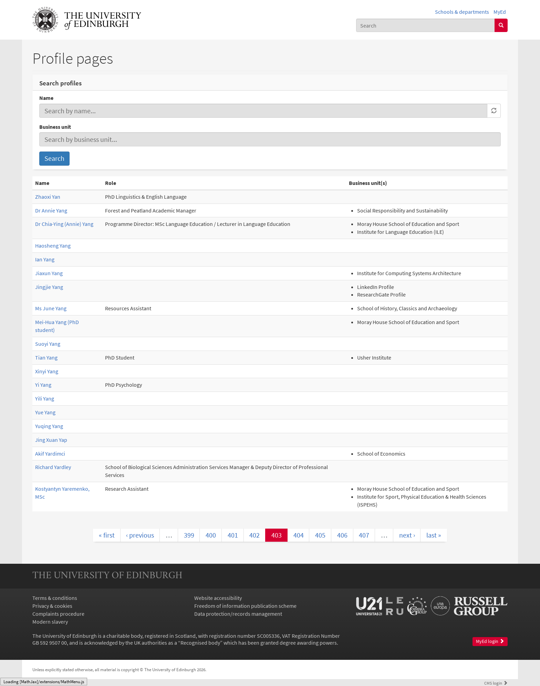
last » (433, 535)
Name (46, 97)
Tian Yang (46, 357)
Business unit (55, 126)
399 (189, 535)
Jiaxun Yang (49, 273)
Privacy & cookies (52, 605)
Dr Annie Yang (51, 210)
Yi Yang (43, 384)
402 (254, 535)
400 (211, 535)
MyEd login (490, 641)
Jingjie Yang (49, 286)
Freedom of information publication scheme (245, 605)
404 (298, 535)
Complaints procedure (58, 613)
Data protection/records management (238, 613)
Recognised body (200, 642)
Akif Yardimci (50, 453)
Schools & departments (462, 11)
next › (407, 535)
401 (233, 535)
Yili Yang (44, 398)
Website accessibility (218, 597)
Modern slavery (50, 621)
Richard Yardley (53, 467)
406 (342, 535)
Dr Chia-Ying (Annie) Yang (64, 223)
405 (320, 535)
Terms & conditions (54, 597)
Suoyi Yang (47, 343)
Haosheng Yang (53, 245)
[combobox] (425, 25)
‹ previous (140, 535)
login (496, 683)
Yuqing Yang (49, 426)
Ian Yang (44, 259)
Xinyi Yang (46, 371)
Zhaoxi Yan (47, 196)
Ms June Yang (50, 308)
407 (364, 535)
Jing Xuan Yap (51, 439)
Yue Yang (45, 412)
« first (107, 535)
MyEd (500, 11)
